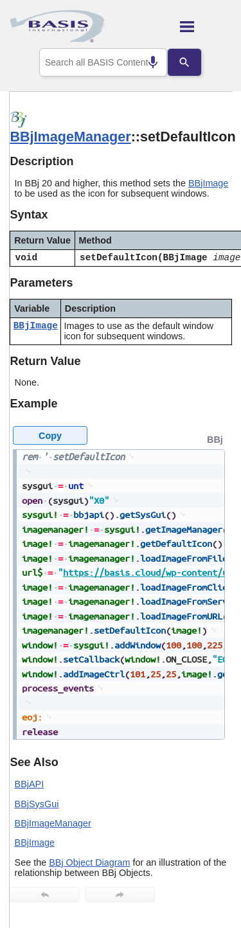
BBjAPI (29, 784)
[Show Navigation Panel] (206, 26)
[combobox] (103, 62)
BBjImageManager (70, 137)
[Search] (194, 62)
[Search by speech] (143, 62)
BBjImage (208, 183)
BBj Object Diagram (89, 862)
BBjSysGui (37, 804)
